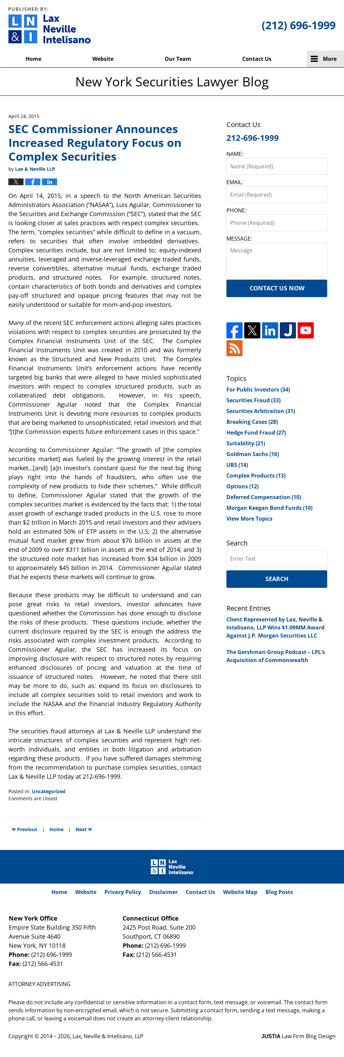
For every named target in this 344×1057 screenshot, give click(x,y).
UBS (237, 465)
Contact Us (256, 59)
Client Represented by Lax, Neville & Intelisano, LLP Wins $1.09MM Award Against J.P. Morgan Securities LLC (275, 627)
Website (103, 59)
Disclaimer (163, 892)
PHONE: (236, 210)
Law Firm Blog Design (298, 1036)
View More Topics (249, 518)
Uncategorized (49, 791)
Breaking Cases (252, 421)
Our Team (178, 59)
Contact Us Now (277, 288)
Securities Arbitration (260, 411)
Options (242, 486)
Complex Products (256, 475)
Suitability (245, 443)
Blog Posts (279, 892)
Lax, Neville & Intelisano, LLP (108, 1036)
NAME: (234, 154)
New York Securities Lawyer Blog (49, 25)
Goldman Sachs (252, 454)
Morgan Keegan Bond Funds (269, 508)
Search (277, 579)
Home (33, 59)
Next (84, 828)
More (330, 59)
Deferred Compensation (263, 497)
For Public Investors (258, 389)
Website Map (240, 892)
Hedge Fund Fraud (256, 432)
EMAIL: (234, 182)
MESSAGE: (239, 238)
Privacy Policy (122, 892)
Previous (24, 828)
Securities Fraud (253, 400)
